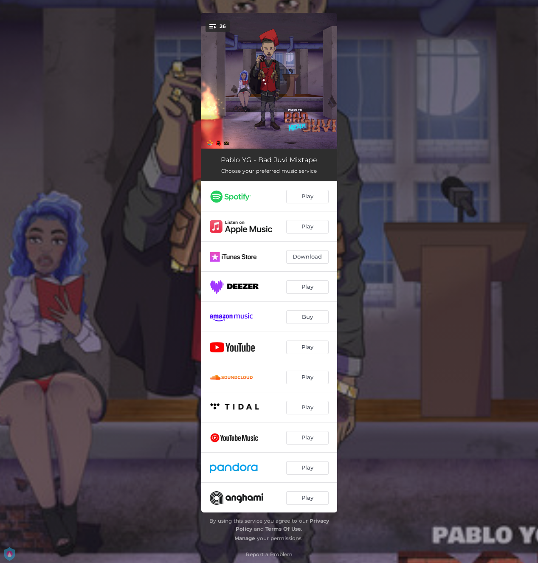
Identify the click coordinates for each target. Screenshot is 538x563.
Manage (244, 538)
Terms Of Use (283, 529)
